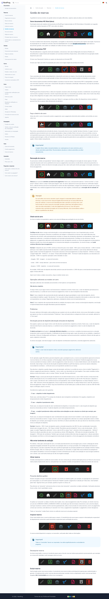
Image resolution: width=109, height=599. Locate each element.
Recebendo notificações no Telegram (11, 102)
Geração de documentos (10, 8)
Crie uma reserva (9, 31)
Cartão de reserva (9, 26)
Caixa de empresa (9, 152)
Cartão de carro (8, 69)
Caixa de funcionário (9, 146)
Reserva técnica (8, 21)
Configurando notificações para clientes (12, 93)
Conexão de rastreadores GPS (12, 80)
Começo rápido (8, 106)
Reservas (49, 8)
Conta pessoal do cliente (10, 59)
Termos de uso (38, 596)
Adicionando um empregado (11, 131)
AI (91, 596)
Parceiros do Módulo (10, 136)
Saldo (6, 109)
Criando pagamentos (10, 149)
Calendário (7, 159)
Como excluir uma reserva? (11, 175)
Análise (6, 89)
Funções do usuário (9, 124)
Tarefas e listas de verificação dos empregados (11, 127)
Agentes (7, 117)
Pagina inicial (8, 87)
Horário (6, 139)
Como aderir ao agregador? (11, 173)
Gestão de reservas (9, 29)
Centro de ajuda (39, 8)
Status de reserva (9, 23)
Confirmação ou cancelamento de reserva (12, 40)
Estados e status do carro (11, 72)
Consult (95, 596)
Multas (6, 56)
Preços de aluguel (9, 77)
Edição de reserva (9, 34)
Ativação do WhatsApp (10, 112)
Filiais (6, 99)
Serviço (6, 66)
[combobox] (56, 3)
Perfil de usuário (9, 96)
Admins (89, 596)
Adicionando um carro (10, 74)
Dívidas (6, 48)
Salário (6, 134)
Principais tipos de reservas (11, 37)
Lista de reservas (9, 15)
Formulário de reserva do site (12, 114)
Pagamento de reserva (10, 18)
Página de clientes (9, 54)
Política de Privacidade (49, 596)
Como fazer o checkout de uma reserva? (12, 169)
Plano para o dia (8, 161)
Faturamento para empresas (11, 51)
